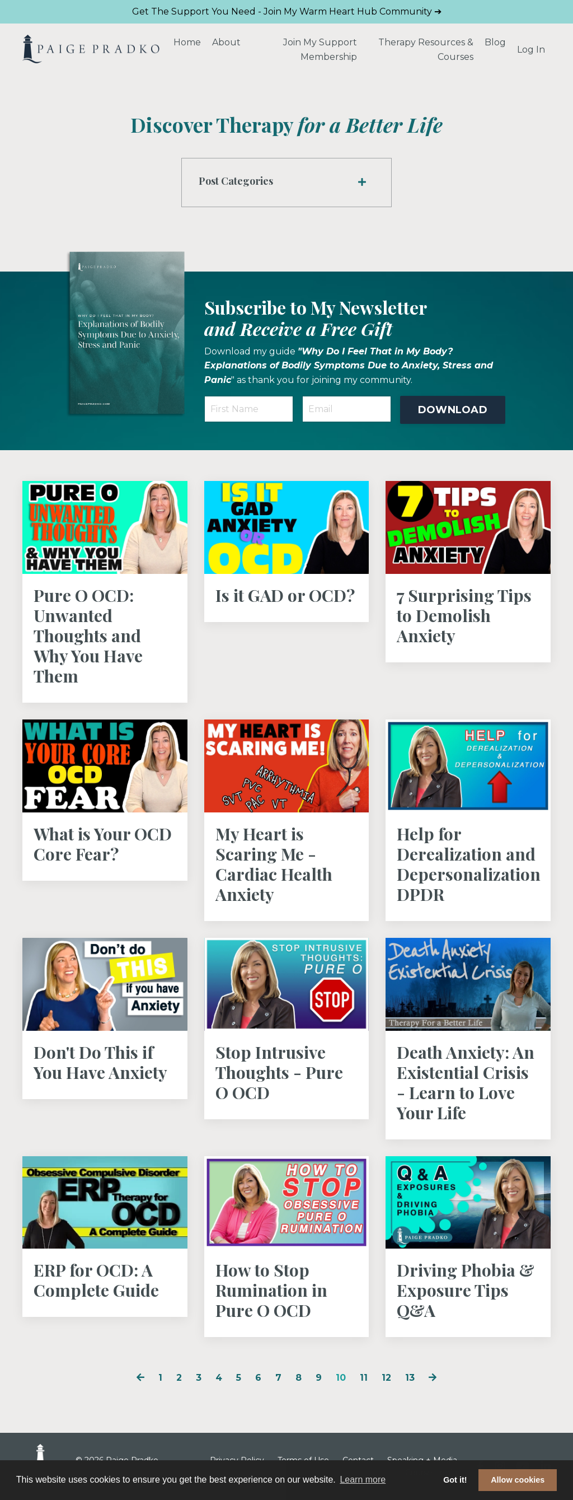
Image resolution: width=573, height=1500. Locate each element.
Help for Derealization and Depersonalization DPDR (468, 864)
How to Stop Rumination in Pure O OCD (271, 1290)
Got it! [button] (455, 1479)
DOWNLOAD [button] (452, 410)
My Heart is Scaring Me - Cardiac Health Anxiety (273, 864)
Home (187, 42)
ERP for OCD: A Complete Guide (96, 1280)
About (226, 42)
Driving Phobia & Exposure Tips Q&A (465, 1290)
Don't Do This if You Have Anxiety (100, 1062)
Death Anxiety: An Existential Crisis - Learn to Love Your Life (465, 1082)
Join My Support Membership (320, 49)
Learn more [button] (363, 1479)
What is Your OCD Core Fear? (103, 844)
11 (364, 1377)
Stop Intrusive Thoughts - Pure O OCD (279, 1072)
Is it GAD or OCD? (285, 595)
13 (410, 1377)
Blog (495, 42)
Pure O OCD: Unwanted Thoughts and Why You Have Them (88, 635)
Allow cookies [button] (517, 1479)
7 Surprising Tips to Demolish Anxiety (464, 615)
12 (386, 1377)
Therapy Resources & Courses (425, 49)
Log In (531, 49)
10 (341, 1377)
